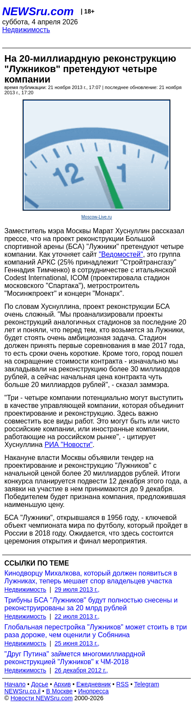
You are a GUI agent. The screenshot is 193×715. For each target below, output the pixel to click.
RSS (122, 684)
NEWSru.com (38, 11)
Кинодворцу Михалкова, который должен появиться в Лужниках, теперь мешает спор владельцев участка (90, 577)
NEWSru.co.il (22, 691)
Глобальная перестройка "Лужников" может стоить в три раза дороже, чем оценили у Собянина (95, 631)
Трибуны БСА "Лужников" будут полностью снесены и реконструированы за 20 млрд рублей (91, 604)
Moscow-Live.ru (96, 217)
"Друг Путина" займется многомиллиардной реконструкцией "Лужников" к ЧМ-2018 (74, 657)
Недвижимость (26, 29)
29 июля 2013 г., (77, 589)
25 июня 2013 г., (77, 643)
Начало (15, 684)
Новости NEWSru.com (41, 698)
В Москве (59, 691)
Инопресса (93, 691)
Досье (39, 684)
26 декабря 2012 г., (81, 670)
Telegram (147, 684)
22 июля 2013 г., (77, 616)
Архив (62, 684)
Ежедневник (94, 684)
